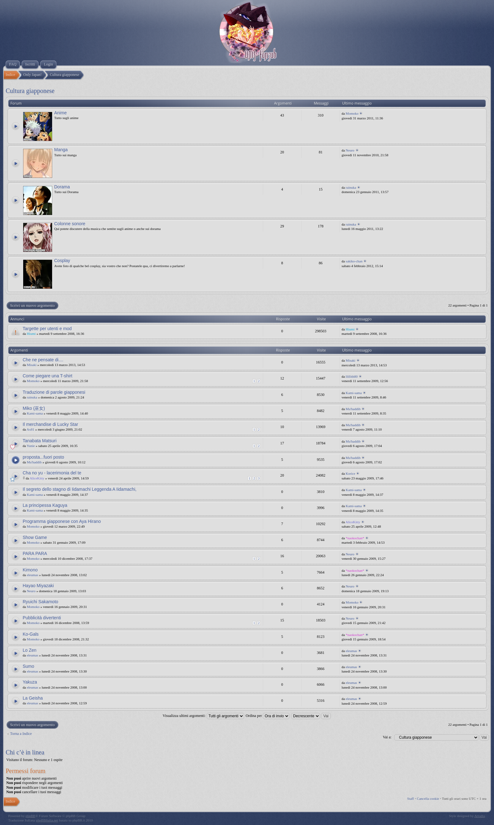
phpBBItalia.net (47, 820)
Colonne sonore (69, 223)
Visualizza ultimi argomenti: (203, 715)
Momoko (352, 113)
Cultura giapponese (30, 90)
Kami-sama (354, 393)
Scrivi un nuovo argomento (32, 305)
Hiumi (31, 333)
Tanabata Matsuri (39, 440)
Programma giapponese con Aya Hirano (62, 521)
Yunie (31, 446)
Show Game (35, 537)
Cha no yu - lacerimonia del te (52, 472)
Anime (60, 112)
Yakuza (30, 682)
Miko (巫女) (34, 408)
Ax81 (30, 429)
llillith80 (352, 376)
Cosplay (62, 260)
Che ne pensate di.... (43, 359)
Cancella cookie (428, 798)
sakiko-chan (354, 261)
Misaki (32, 365)
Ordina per (268, 715)
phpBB (30, 816)
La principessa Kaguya (45, 505)
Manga (61, 149)
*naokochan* (355, 538)
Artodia (479, 816)
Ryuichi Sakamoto (40, 601)
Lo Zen (30, 650)
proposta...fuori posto (43, 457)
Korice (350, 473)
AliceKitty (37, 478)
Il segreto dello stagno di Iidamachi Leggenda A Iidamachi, (79, 489)
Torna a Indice (21, 733)
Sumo (28, 666)
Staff (410, 798)
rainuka (351, 187)
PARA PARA (35, 553)
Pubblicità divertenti (42, 617)
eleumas (32, 575)
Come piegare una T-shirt (47, 375)
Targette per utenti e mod (47, 328)
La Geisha (33, 698)
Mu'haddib (353, 409)
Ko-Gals (31, 634)
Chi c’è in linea (25, 752)
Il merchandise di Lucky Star (50, 424)
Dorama (62, 186)
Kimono (30, 569)
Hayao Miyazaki (38, 585)
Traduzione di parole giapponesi (54, 392)
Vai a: (387, 737)
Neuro (350, 150)
